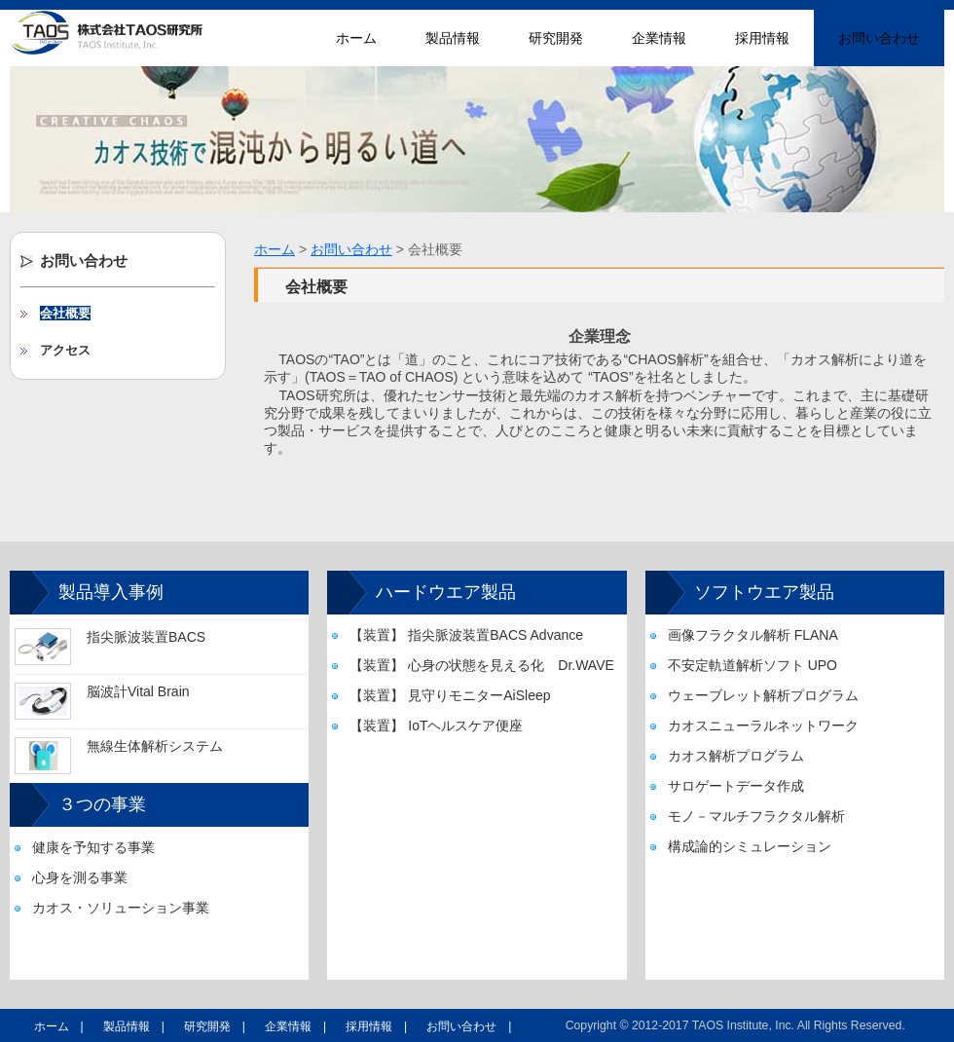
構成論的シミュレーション (749, 846)
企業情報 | (295, 1026)
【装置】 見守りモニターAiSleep (449, 695)
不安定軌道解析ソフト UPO (752, 665)
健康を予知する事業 (93, 847)
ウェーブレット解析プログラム (763, 695)
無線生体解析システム (155, 746)
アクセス (65, 350)
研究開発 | (214, 1026)
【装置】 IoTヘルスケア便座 (436, 725)
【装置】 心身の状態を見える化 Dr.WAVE (481, 665)
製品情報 (452, 38)
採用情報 (762, 38)
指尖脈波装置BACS (146, 637)
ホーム (356, 38)
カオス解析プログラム (736, 755)
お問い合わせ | (468, 1026)
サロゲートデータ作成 (736, 786)
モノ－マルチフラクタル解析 (756, 816)
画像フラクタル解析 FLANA (753, 635)
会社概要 (65, 313)
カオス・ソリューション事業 (120, 907)
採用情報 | (376, 1026)
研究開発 (556, 38)
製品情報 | (134, 1026)
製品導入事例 (111, 592)
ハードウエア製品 (446, 592)
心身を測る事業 (80, 877)
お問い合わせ (879, 38)
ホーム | (59, 1026)
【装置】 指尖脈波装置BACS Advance (466, 635)
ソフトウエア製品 (764, 592)
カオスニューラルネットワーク (763, 725)
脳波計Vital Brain (138, 691)
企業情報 (659, 38)
